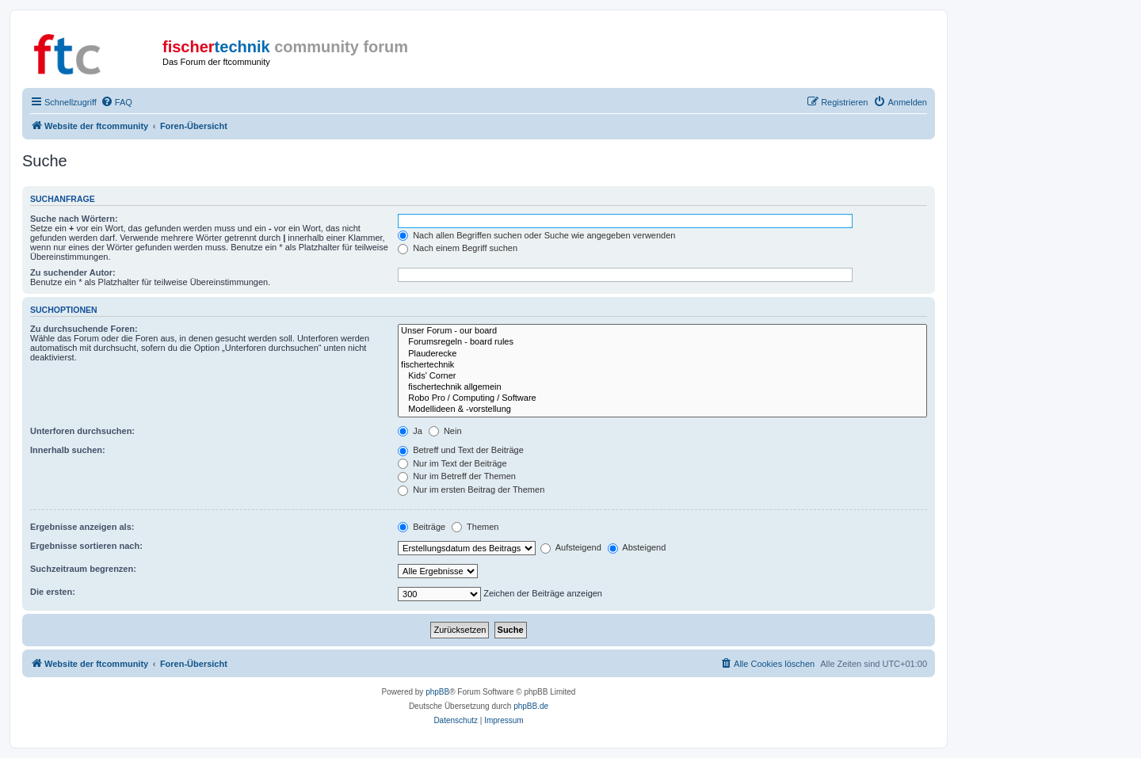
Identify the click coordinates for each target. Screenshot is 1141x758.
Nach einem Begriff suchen (457, 248)
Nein (445, 431)
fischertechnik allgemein (662, 387)
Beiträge (421, 526)
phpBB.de (530, 706)
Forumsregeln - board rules (662, 342)
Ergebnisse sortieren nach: (86, 545)
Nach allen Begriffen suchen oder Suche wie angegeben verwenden (536, 235)
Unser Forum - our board (662, 331)
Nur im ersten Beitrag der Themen (471, 489)
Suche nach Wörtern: (74, 218)
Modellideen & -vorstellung (662, 409)
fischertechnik (662, 365)
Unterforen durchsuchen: (82, 431)
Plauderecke (662, 354)
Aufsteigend (570, 547)
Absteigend (637, 547)
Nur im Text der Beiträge (452, 463)
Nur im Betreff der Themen (457, 476)
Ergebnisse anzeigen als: (82, 526)
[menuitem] (116, 102)
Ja (410, 431)
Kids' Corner (662, 376)
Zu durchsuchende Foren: (84, 328)
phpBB (437, 692)
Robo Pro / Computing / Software (662, 398)
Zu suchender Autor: (73, 272)
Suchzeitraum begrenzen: (83, 568)
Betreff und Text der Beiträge (461, 450)
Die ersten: (52, 591)
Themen (475, 526)
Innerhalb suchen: (67, 450)
